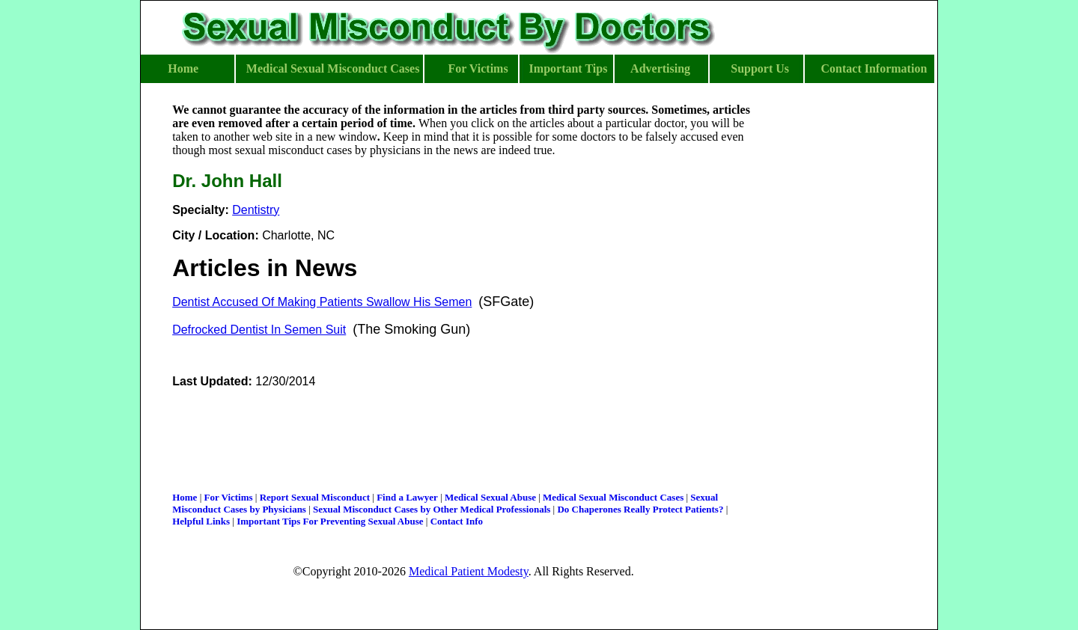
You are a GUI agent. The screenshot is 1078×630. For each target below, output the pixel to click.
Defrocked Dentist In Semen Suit (259, 329)
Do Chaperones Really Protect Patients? (640, 509)
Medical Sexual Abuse (490, 497)
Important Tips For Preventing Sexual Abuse (330, 521)
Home (184, 497)
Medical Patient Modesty (469, 571)
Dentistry (255, 210)
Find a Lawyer (407, 497)
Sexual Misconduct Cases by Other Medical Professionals (431, 509)
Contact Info (456, 521)
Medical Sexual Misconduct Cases (613, 497)
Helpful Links (201, 521)
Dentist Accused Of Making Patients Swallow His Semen (322, 302)
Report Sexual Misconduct (315, 497)
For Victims (228, 497)
